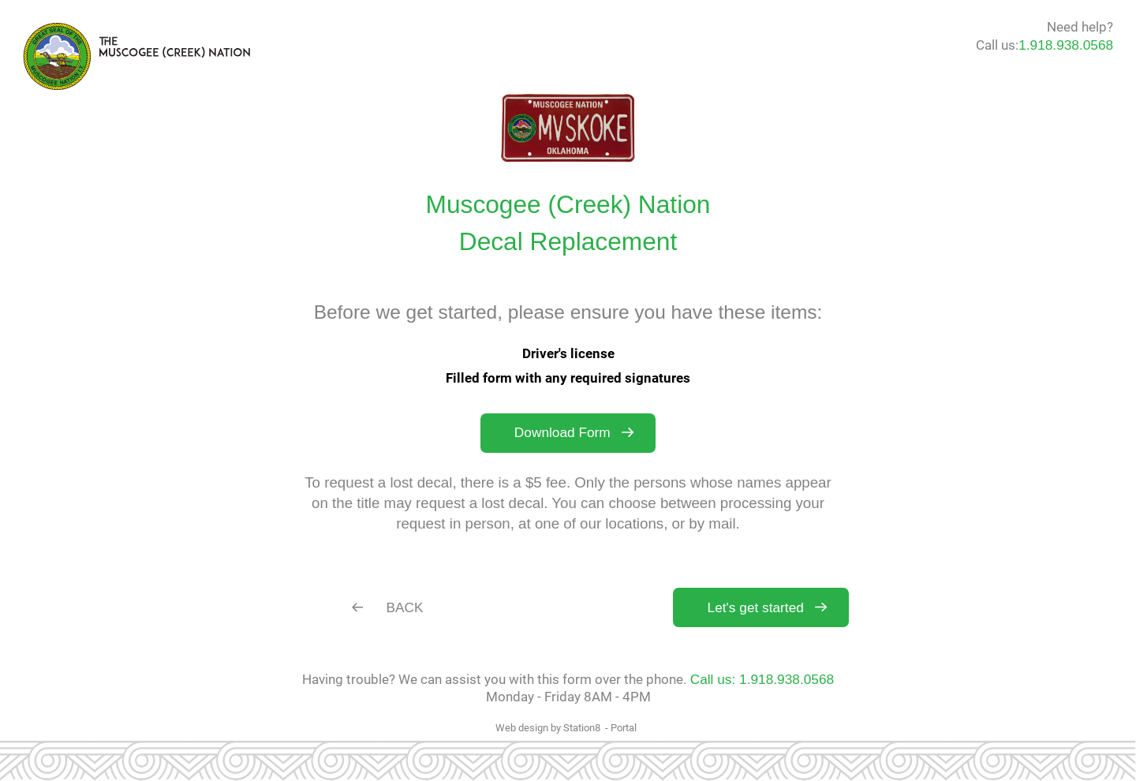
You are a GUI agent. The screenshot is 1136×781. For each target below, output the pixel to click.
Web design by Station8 (547, 727)
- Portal (621, 727)
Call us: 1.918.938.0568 (762, 679)
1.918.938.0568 (1065, 45)
